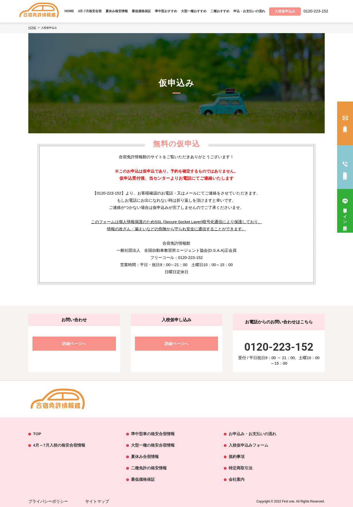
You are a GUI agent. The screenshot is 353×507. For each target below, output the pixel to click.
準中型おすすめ (166, 11)
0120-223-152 (278, 347)
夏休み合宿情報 (145, 456)
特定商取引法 (240, 468)
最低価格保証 (141, 11)
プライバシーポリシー (48, 501)
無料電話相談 (345, 171)
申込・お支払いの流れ (249, 11)
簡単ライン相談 (345, 214)
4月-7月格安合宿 (90, 11)
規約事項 (237, 456)
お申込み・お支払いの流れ (252, 433)
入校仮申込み (345, 126)
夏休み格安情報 (117, 11)
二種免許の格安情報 (149, 468)
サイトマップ (97, 501)
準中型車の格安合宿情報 (153, 433)
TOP (37, 433)
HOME (69, 11)
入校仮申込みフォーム (248, 445)
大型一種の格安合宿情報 (153, 445)
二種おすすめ (219, 11)
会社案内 (237, 479)
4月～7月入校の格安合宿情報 (59, 445)
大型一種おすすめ (193, 11)
